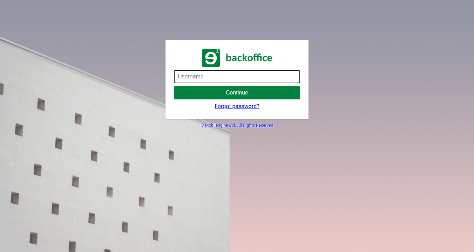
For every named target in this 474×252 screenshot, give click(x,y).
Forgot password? (237, 106)
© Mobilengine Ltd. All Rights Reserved (237, 125)
